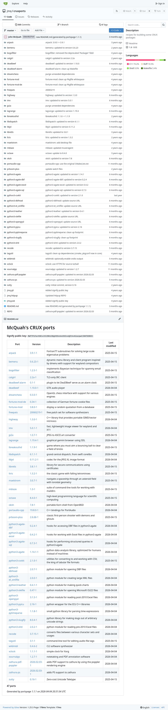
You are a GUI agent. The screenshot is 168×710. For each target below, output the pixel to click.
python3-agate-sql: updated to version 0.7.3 (66, 190)
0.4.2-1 (33, 534)
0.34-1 (33, 401)
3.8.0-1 (33, 407)
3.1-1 (32, 640)
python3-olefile (14, 216)
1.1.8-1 (33, 611)
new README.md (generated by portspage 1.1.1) (58, 37)
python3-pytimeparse (17, 232)
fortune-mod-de (14, 84)
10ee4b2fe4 (28, 37)
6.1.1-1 (33, 454)
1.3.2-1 (33, 473)
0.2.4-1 (33, 525)
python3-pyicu (13, 227)
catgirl (10, 58)
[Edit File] (119, 319)
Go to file (25, 30)
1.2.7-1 (33, 656)
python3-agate (14, 174)
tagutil (10, 253)
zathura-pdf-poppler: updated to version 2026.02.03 (70, 274)
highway (11, 95)
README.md (13, 306)
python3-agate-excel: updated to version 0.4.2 (67, 184)
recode (10, 248)
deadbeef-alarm (14, 68)
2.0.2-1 (33, 626)
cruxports (20, 11)
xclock (10, 264)
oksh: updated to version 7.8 (59, 158)
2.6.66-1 (34, 517)
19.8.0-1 (34, 510)
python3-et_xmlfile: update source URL (64, 206)
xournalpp (12, 269)
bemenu (11, 47)
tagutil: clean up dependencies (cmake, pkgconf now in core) (74, 253)
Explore (15, 3)
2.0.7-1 (33, 569)
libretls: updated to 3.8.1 (57, 132)
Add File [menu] (40, 30)
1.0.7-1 (33, 435)
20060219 (50, 90)
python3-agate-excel (16, 184)
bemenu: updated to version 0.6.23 (62, 47)
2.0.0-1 (33, 578)
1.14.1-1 (34, 551)
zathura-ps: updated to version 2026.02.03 (65, 279)
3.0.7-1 (33, 480)
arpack (10, 42)
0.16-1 (33, 679)
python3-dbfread (15, 200)
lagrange (11, 111)
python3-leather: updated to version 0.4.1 (65, 211)
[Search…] (163, 25)
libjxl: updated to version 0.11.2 (60, 126)
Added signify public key (57, 290)
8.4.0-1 (33, 497)
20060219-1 (36, 412)
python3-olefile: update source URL (62, 216)
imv (9, 100)
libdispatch (12, 121)
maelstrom (12, 142)
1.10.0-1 (34, 387)
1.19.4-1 (34, 440)
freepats (11, 90)
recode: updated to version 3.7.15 (61, 248)
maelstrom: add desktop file (59, 142)
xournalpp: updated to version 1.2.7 (62, 269)
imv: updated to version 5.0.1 (59, 100)
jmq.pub (11, 300)
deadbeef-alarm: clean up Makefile (62, 68)
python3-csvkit (14, 195)
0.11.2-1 (34, 459)
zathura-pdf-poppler (16, 274)
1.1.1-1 (33, 651)
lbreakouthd (12, 116)
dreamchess (12, 74)
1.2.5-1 (33, 370)
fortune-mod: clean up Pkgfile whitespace (65, 79)
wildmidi (11, 258)
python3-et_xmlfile (15, 206)
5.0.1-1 (33, 428)
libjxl (9, 126)
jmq (9, 11)
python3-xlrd (13, 242)
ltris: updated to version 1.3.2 (59, 137)
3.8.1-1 (33, 466)
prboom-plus (13, 169)
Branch (63, 24)
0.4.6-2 (33, 646)
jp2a (9, 105)
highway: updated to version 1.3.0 (61, 95)
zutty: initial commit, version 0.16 (61, 285)
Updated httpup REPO (56, 295)
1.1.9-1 (33, 447)
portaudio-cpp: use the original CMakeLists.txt (67, 163)
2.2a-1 (33, 377)
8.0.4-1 (33, 619)
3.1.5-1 (33, 597)
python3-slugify (14, 237)
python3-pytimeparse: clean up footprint (64, 232)
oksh (9, 158)
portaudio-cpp (13, 163)
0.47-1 (33, 590)
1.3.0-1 (33, 419)
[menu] (145, 707)
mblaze (10, 148)
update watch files (54, 169)
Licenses (155, 707)
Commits (22, 24)
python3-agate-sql (15, 190)
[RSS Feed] (117, 11)
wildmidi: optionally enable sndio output (64, 258)
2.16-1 (33, 604)
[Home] (5, 3)
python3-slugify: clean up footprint (62, 237)
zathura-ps (12, 279)
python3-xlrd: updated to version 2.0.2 (63, 242)
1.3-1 (32, 489)
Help (25, 3)
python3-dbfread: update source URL (63, 200)
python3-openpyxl (15, 221)
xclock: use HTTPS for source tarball (62, 264)
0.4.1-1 (33, 585)
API (162, 707)
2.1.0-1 (33, 560)
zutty (9, 285)
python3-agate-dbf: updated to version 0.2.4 (66, 179)
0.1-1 (32, 382)
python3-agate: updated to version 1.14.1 (65, 174)
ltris (9, 137)
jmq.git (10, 290)
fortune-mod (13, 79)
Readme (131, 43)
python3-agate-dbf (16, 179)
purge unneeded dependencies (60, 74)
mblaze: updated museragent (59, 148)
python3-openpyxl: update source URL (63, 221)
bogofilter (11, 53)
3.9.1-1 (33, 353)
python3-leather (14, 211)
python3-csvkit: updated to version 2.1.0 (64, 195)
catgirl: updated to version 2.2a (60, 58)
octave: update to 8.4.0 (56, 153)
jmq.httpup (12, 295)
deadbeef (11, 63)
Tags (103, 24)
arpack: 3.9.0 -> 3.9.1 (55, 42)
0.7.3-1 (33, 543)
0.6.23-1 (34, 361)
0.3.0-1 (33, 394)
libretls (10, 132)
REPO (9, 311)
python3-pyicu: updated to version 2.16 (64, 227)
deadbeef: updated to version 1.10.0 (62, 63)
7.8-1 (32, 504)
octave (10, 153)
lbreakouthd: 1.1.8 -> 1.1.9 (58, 116)
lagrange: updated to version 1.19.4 (62, 111)
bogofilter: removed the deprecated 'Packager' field (70, 53)
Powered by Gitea (11, 707)
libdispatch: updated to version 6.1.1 (63, 121)
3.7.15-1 (34, 633)
